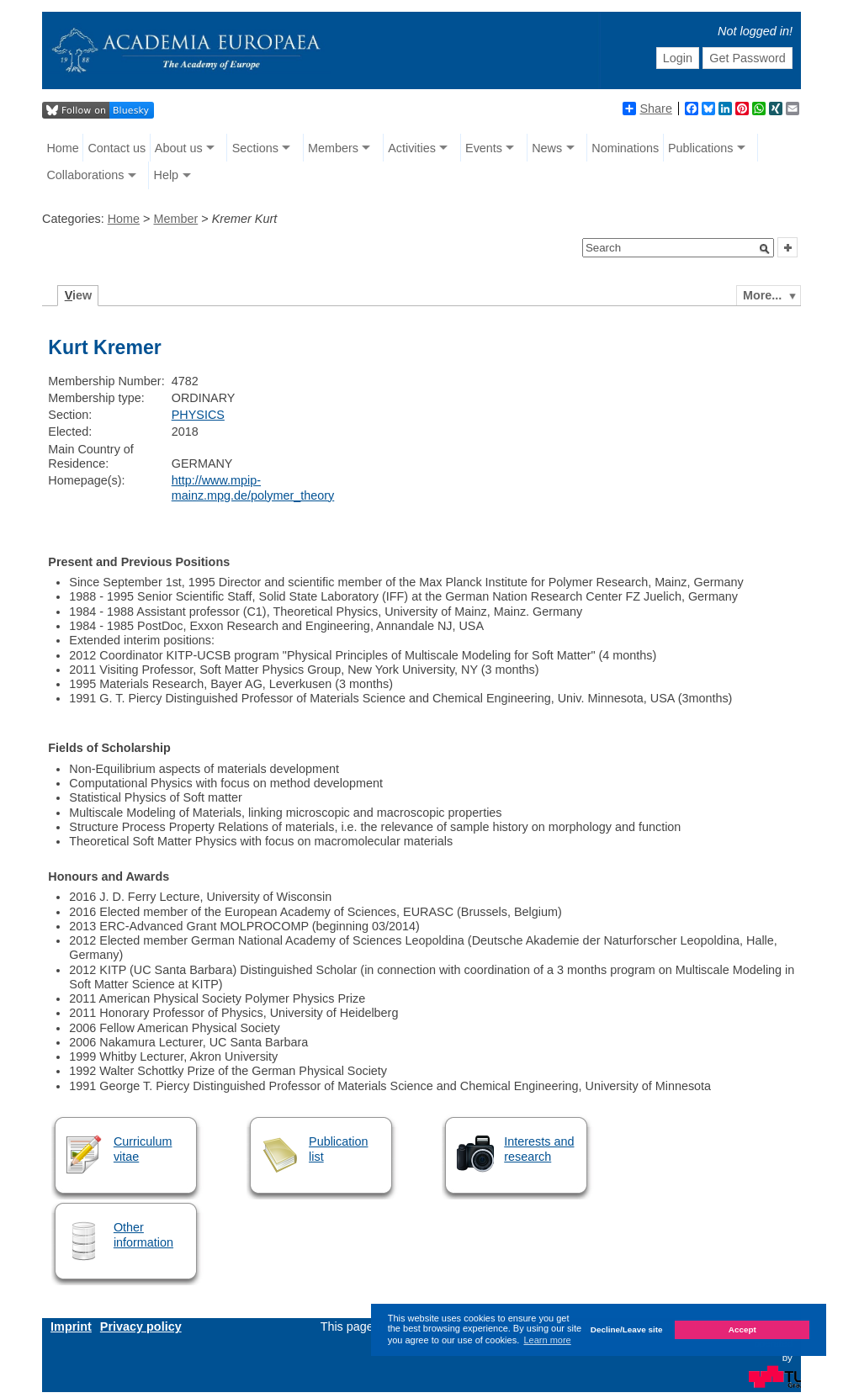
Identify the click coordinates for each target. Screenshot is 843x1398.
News (547, 148)
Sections (255, 148)
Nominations (625, 148)
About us (179, 148)
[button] (764, 249)
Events (483, 148)
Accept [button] (742, 1329)
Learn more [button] (546, 1340)
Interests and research (539, 1148)
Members (333, 148)
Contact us (116, 148)
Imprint (71, 1326)
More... (762, 295)
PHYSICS (198, 414)
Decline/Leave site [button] (627, 1329)
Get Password (747, 58)
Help (166, 175)
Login (677, 58)
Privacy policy (141, 1326)
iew (79, 295)
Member (175, 218)
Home (62, 148)
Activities (412, 148)
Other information (143, 1234)
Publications (701, 148)
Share (647, 108)
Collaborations (85, 175)
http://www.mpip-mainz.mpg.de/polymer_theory (253, 487)
